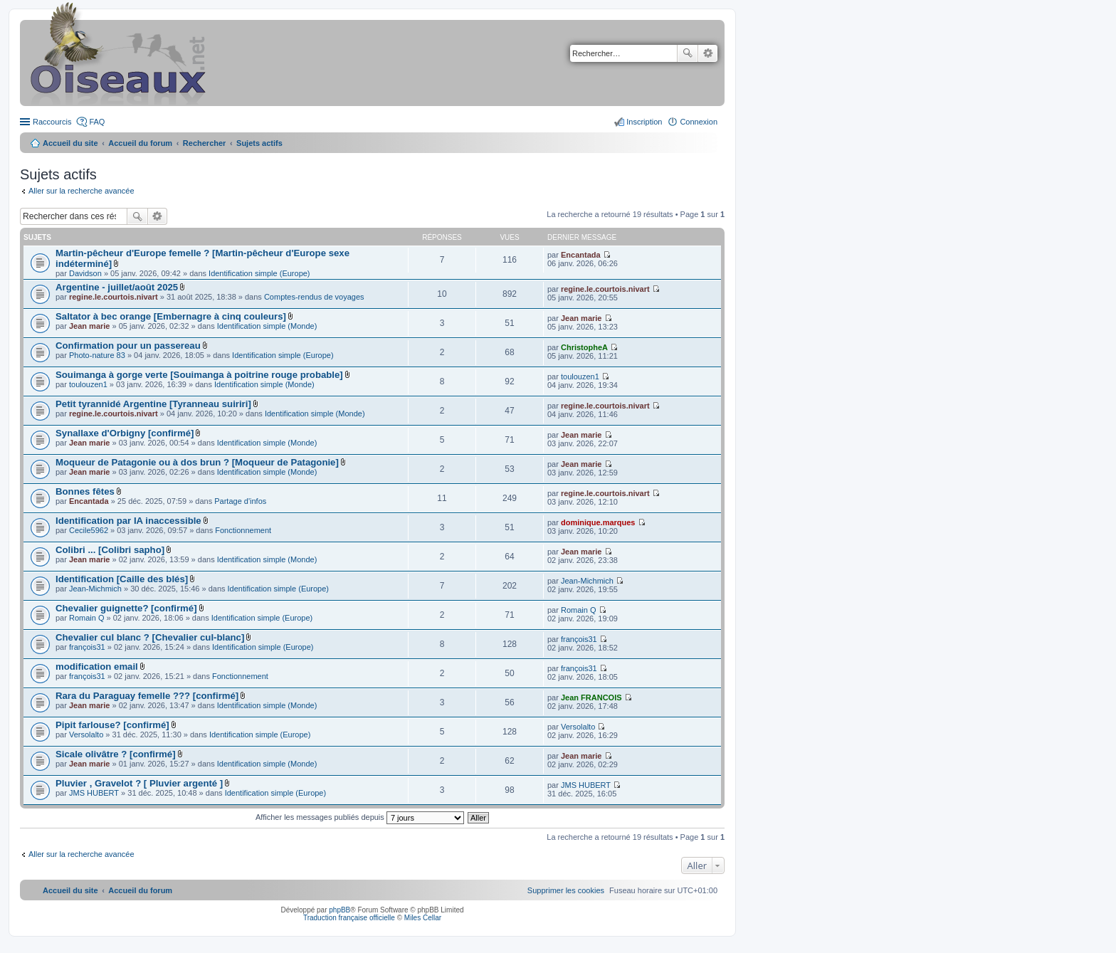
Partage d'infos (240, 501)
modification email (97, 666)
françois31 (87, 647)
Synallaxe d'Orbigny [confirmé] (125, 433)
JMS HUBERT (94, 793)
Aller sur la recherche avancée (81, 190)
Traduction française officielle (349, 918)
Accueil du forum (140, 143)
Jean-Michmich (95, 588)
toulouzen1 (88, 384)
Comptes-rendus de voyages (314, 297)
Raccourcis (52, 121)
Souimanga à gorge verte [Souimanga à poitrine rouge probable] (199, 374)
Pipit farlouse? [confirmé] (112, 725)
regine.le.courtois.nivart (113, 297)
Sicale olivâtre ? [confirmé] (116, 754)
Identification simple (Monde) (267, 326)
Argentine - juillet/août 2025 (117, 287)
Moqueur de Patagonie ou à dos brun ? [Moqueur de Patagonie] (197, 462)
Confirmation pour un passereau (128, 345)
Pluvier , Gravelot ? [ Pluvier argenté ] (139, 783)
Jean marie (89, 326)
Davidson (85, 273)
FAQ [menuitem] (97, 121)
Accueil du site (70, 143)
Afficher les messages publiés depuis (360, 817)
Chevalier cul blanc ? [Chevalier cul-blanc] (150, 637)
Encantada (581, 255)
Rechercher (687, 53)
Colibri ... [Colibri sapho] (110, 549)
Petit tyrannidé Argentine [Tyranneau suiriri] (153, 404)
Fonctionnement (243, 530)
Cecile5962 (88, 530)
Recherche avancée (707, 53)
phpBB (339, 910)
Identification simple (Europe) (259, 273)
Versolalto (86, 734)
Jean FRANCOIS (591, 697)
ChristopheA (584, 347)
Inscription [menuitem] (644, 121)
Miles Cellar (422, 918)
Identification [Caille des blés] (122, 579)
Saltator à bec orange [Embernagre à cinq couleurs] (171, 316)
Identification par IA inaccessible (128, 520)
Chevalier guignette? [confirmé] (126, 608)
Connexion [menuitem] (698, 121)
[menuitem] (565, 890)
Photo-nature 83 (97, 355)
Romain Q (87, 618)
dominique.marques (598, 522)
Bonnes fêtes (85, 491)
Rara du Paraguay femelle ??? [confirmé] (147, 695)
